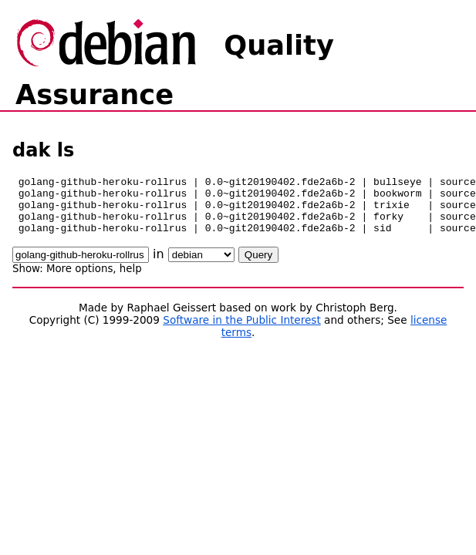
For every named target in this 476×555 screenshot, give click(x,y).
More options (79, 280)
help (131, 280)
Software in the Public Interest (242, 331)
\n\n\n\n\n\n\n (201, 266)
